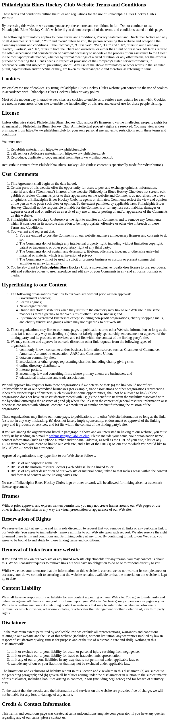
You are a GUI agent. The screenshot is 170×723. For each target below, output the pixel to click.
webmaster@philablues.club (69, 436)
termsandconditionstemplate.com (92, 713)
